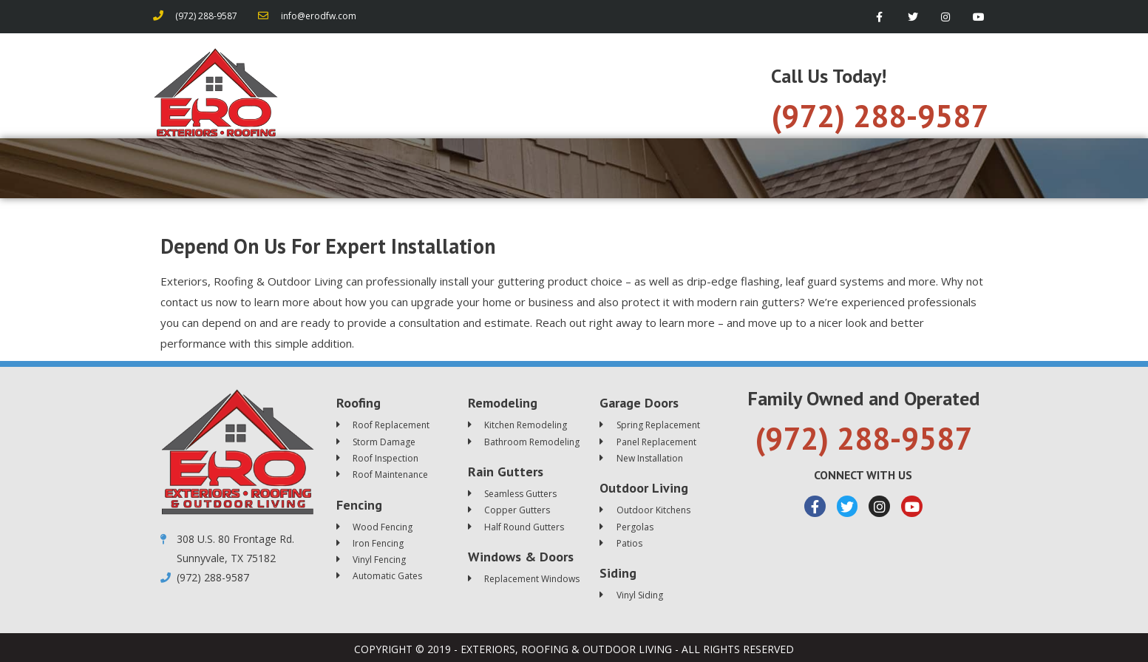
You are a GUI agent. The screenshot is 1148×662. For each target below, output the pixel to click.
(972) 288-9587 (879, 115)
